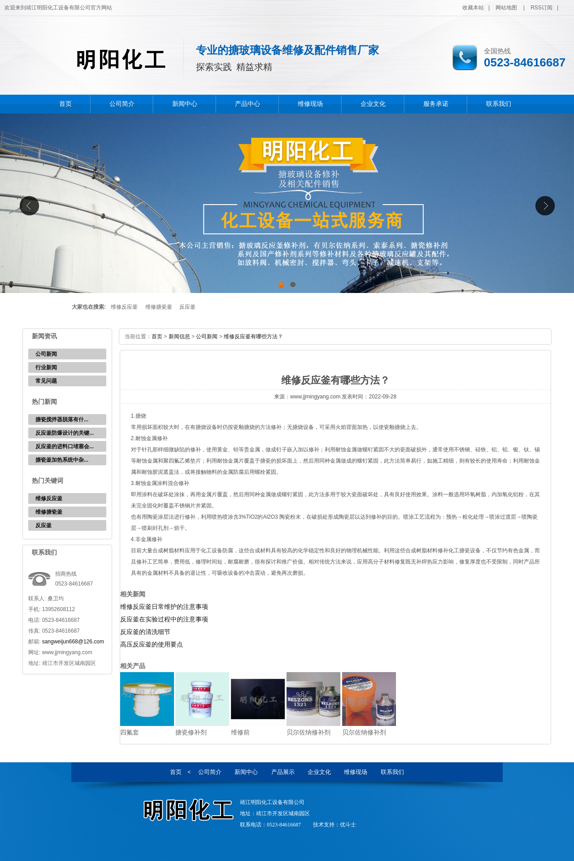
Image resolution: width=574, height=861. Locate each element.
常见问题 (46, 381)
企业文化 (373, 104)
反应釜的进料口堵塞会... (64, 446)
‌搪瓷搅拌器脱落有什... (61, 419)
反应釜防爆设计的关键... (64, 433)
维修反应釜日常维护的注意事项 (164, 606)
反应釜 (187, 307)
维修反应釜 (124, 307)
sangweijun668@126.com (73, 641)
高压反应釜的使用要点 (151, 644)
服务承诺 (435, 104)
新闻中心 (184, 104)
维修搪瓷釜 (158, 307)
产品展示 (283, 772)
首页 (65, 104)
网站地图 (506, 7)
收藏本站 (473, 7)
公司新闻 (46, 354)
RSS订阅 (541, 7)
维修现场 (310, 104)
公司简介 (122, 104)
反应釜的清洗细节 (145, 631)
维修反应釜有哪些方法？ (253, 336)
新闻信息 (179, 336)
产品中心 (247, 104)
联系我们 (498, 104)
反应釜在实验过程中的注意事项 (164, 619)
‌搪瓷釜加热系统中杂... (61, 460)
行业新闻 (46, 367)
